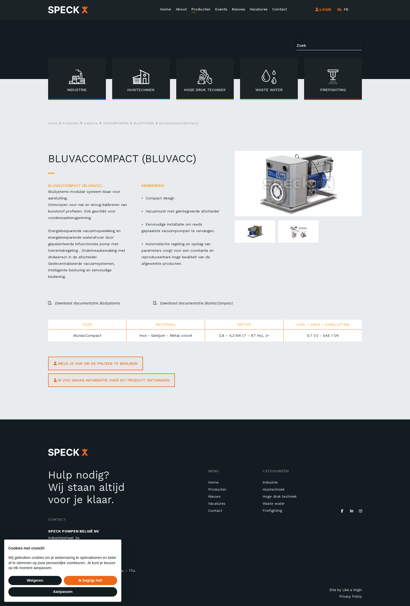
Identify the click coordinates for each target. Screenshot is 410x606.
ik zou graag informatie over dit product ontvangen (111, 380)
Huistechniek (273, 489)
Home (165, 9)
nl (339, 9)
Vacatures (258, 9)
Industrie (270, 482)
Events (221, 9)
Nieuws (238, 9)
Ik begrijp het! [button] (90, 580)
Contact (279, 9)
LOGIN (323, 9)
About (181, 9)
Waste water (274, 503)
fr (346, 9)
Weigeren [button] (35, 580)
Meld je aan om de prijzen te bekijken (96, 363)
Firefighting (272, 510)
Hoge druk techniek (280, 496)
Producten (200, 9)
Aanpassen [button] (63, 592)
